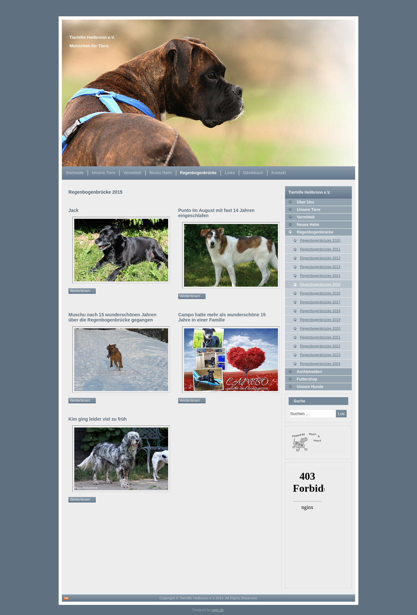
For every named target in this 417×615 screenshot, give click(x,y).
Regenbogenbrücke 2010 (320, 240)
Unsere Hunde (310, 386)
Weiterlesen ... (82, 291)
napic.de (217, 610)
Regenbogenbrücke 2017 (320, 302)
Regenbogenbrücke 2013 (320, 267)
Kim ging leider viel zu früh (97, 419)
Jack (73, 210)
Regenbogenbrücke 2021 (320, 337)
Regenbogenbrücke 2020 (320, 328)
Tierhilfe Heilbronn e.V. (92, 37)
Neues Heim (161, 173)
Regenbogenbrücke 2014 (320, 276)
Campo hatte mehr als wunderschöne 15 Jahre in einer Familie (222, 317)
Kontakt (278, 173)
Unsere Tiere (104, 173)
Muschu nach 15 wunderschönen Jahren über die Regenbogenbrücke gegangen (112, 317)
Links (230, 173)
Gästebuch (253, 173)
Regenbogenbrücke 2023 (320, 355)
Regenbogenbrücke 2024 (320, 364)
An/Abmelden (309, 371)
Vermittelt (132, 173)
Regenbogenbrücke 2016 (320, 293)
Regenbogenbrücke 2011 (320, 249)
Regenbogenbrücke (198, 173)
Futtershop (307, 379)
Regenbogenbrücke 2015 (320, 284)
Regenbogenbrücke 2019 (320, 320)
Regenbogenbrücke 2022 (320, 346)
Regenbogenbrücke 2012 (320, 258)
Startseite (75, 173)
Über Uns (305, 202)
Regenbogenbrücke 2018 (320, 311)
